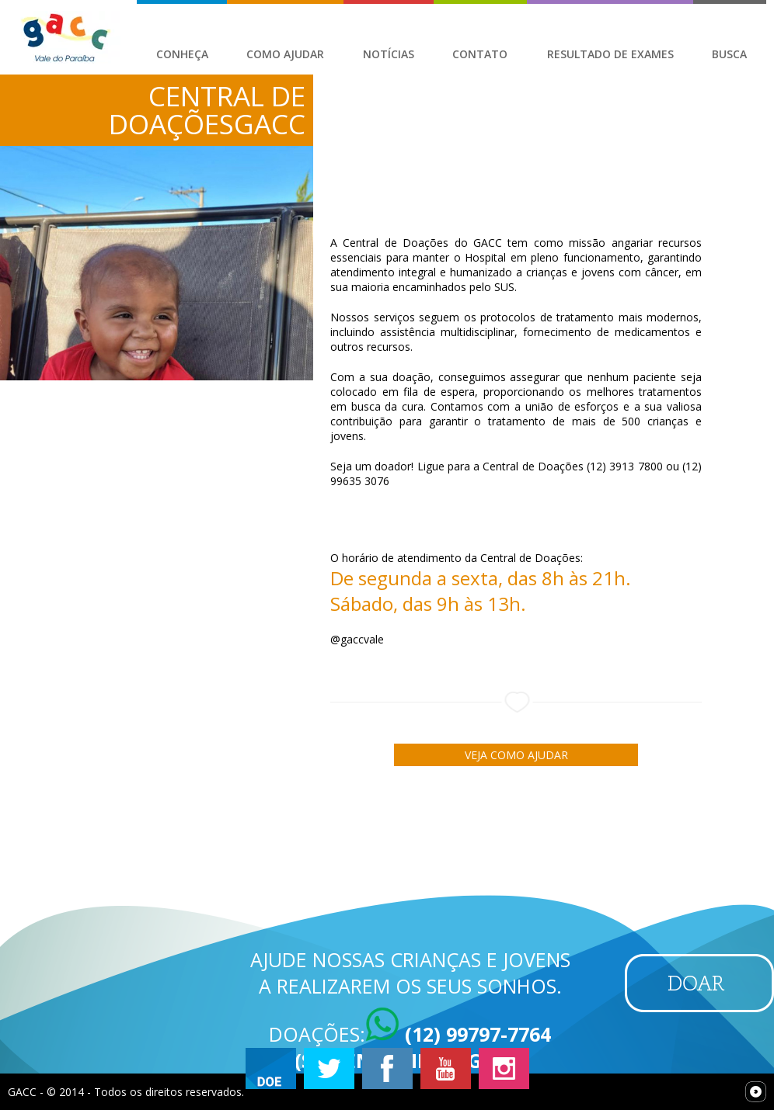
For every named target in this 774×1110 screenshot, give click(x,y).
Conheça (182, 54)
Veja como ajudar (516, 755)
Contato (479, 54)
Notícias (388, 54)
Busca (729, 54)
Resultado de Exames (610, 54)
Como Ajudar (285, 54)
